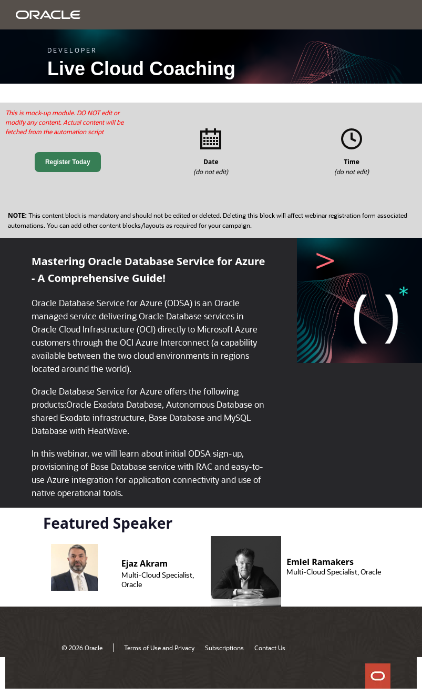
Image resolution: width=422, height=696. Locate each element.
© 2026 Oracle (81, 647)
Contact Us (269, 647)
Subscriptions (224, 647)
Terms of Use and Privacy (159, 647)
